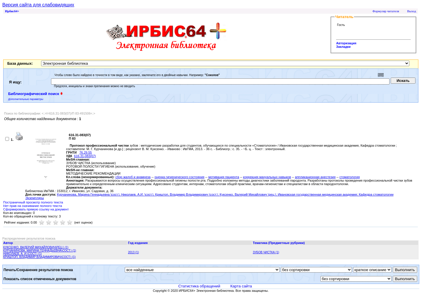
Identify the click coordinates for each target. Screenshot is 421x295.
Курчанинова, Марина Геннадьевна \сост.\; (89, 194)
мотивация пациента (223, 177)
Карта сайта (241, 286)
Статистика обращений (199, 286)
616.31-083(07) (85, 156)
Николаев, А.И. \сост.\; (138, 194)
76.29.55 (85, 152)
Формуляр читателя (385, 11)
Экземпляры (34, 198)
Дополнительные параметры (25, 99)
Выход (411, 11)
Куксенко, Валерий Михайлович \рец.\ (248, 194)
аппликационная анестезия (315, 177)
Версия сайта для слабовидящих (38, 4)
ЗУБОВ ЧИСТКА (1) (266, 252)
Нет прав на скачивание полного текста (32, 206)
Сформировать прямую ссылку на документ (36, 209)
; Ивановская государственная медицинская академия (316, 194)
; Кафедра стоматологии (375, 194)
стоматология (349, 177)
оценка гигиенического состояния (179, 177)
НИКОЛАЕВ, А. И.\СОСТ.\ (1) (22, 253)
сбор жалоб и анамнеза (133, 177)
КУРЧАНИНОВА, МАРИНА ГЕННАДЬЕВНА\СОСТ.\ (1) (39, 250)
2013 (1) (133, 252)
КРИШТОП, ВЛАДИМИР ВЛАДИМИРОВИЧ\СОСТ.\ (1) (39, 257)
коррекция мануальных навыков (267, 177)
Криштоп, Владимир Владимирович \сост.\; (187, 194)
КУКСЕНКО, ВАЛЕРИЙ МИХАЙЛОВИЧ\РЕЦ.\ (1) (35, 247)
